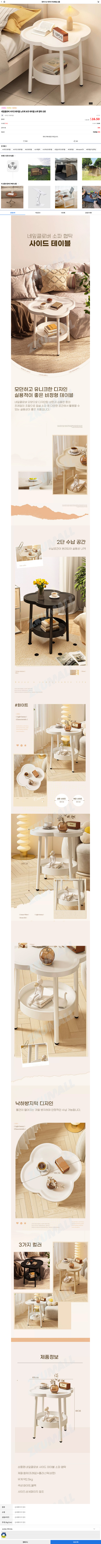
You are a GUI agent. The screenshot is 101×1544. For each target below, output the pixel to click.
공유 (76, 141)
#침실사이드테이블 (60, 149)
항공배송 (9, 108)
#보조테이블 (28, 149)
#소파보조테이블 (47, 149)
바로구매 (75, 1542)
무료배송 (4, 108)
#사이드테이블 (6, 149)
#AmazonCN (80, 149)
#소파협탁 (37, 149)
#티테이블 (71, 149)
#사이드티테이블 (17, 149)
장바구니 (25, 1542)
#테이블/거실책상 (91, 149)
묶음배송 (14, 108)
